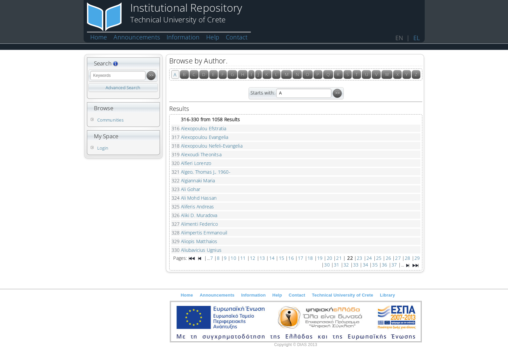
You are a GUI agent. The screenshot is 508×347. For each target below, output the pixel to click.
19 (319, 258)
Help (212, 37)
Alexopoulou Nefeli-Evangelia (212, 146)
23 (359, 258)
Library (387, 295)
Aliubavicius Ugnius (201, 250)
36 (384, 265)
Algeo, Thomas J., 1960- (206, 172)
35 (374, 265)
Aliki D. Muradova (199, 215)
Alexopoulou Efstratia (203, 128)
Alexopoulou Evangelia (204, 137)
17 (300, 258)
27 (397, 258)
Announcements (137, 37)
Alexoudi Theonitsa (201, 154)
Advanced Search (123, 87)
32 (346, 265)
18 (310, 258)
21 (338, 258)
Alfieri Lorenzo (196, 163)
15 (281, 258)
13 (262, 258)
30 (326, 265)
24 (369, 258)
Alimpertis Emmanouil (204, 232)
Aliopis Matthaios (199, 241)
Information (183, 37)
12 (252, 258)
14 (271, 258)
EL (416, 38)
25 (378, 258)
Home (98, 37)
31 (336, 265)
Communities (110, 120)
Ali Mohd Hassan (199, 198)
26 (388, 258)
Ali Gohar (190, 189)
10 (233, 258)
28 (407, 258)
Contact (237, 37)
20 (329, 258)
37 (394, 265)
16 (290, 258)
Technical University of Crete (342, 295)
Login (103, 148)
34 (365, 265)
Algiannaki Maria (198, 180)
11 (243, 258)
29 (417, 258)
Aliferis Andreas (197, 206)
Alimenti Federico (199, 224)
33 (355, 265)
